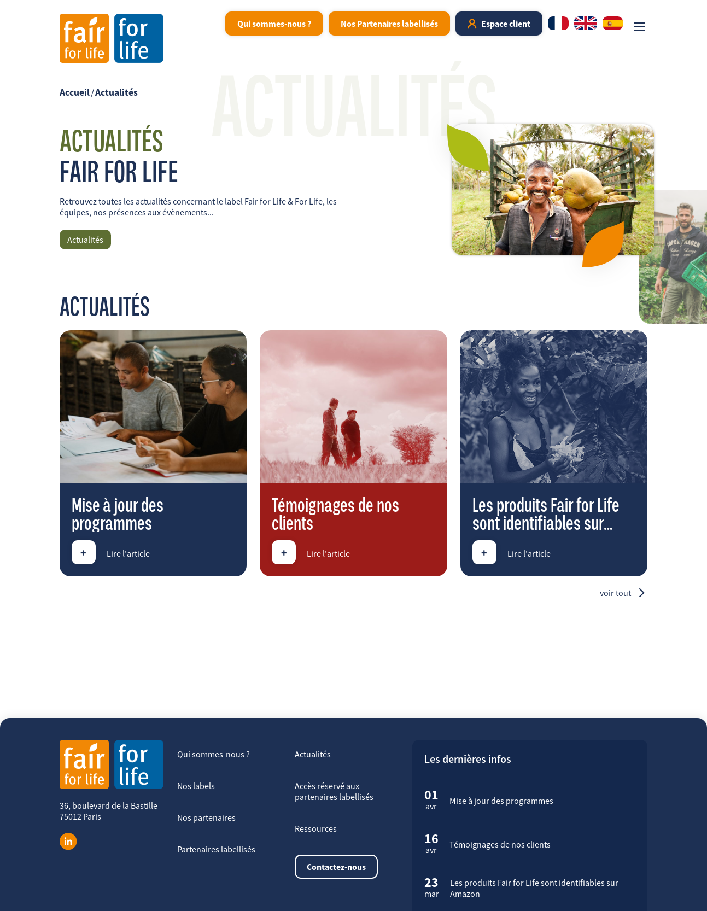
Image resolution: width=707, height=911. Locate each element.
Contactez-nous (336, 866)
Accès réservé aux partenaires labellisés (334, 791)
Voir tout (615, 592)
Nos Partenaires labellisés (389, 23)
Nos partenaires (206, 817)
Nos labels (196, 785)
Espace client (505, 23)
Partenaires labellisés (216, 849)
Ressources (316, 828)
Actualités (116, 92)
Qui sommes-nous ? (274, 23)
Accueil (75, 92)
